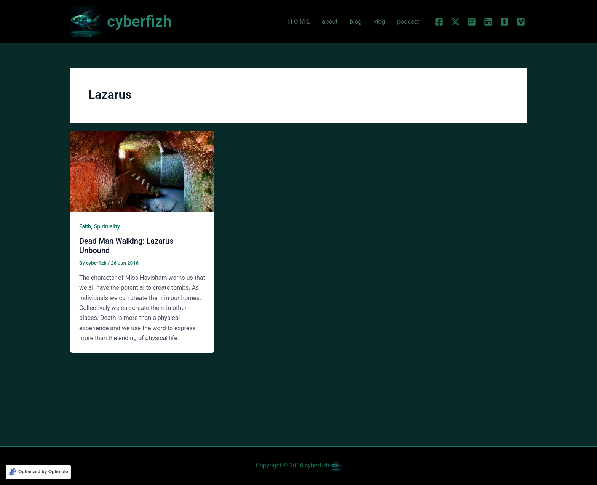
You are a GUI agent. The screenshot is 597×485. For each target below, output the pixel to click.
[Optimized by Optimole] (38, 472)
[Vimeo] (521, 22)
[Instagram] (472, 22)
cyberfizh (139, 21)
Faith (85, 226)
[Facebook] (439, 22)
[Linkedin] (488, 22)
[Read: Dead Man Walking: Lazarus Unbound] (142, 171)
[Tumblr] (504, 22)
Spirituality (107, 226)
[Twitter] (455, 22)
